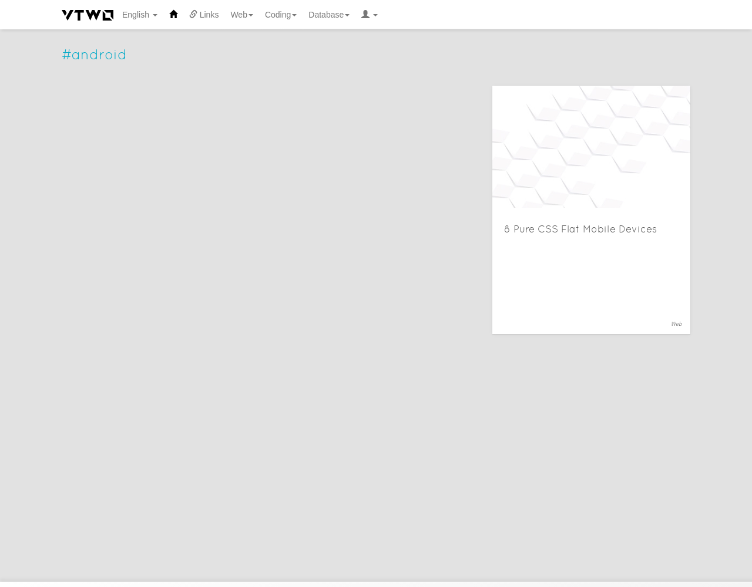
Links (204, 14)
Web (241, 14)
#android (94, 54)
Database (329, 14)
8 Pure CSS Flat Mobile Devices (580, 229)
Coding (281, 14)
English (139, 14)
